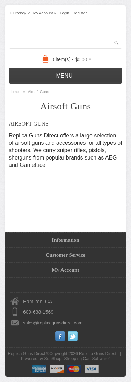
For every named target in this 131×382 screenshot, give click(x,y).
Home (14, 92)
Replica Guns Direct (97, 353)
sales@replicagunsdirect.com (52, 322)
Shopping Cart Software (86, 358)
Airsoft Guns (38, 92)
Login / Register (73, 13)
